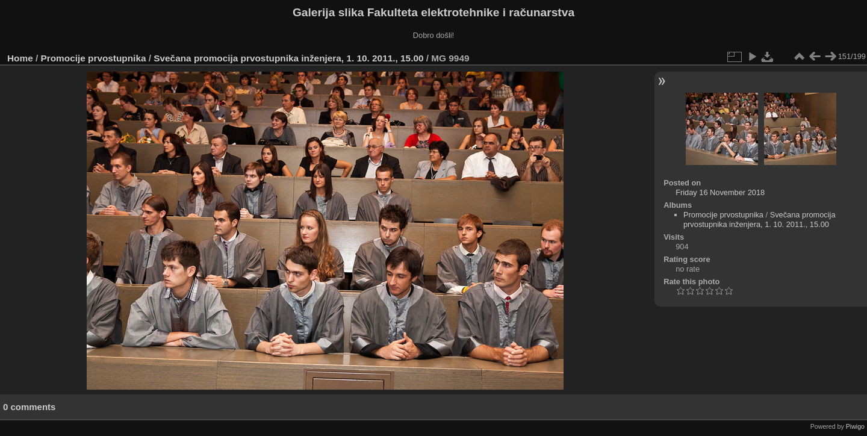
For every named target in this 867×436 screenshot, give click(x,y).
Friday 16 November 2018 (720, 192)
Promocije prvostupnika (93, 58)
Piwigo (855, 426)
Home (20, 58)
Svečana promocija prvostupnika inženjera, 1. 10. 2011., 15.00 (288, 58)
